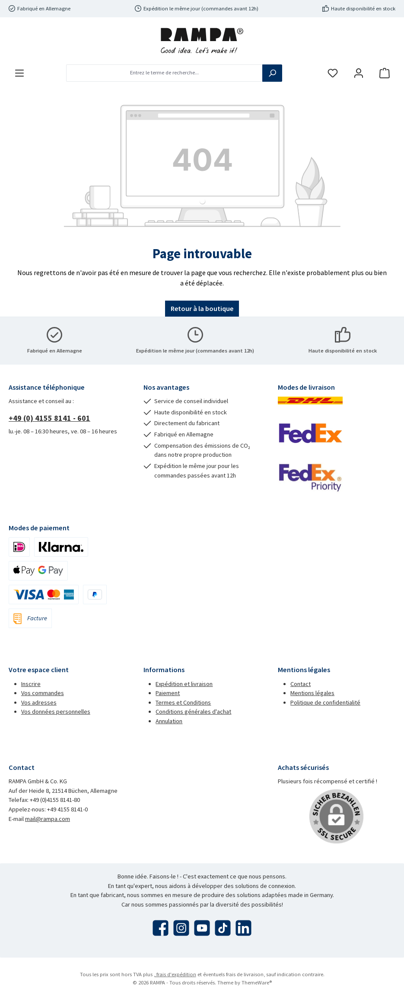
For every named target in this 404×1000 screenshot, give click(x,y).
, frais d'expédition (175, 974)
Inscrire (31, 684)
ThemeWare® (257, 982)
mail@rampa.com (47, 819)
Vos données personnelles (55, 711)
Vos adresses (39, 702)
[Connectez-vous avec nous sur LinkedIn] (243, 928)
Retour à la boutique (202, 308)
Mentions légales (312, 693)
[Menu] (19, 73)
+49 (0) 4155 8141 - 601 (49, 418)
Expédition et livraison (184, 684)
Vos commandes (42, 693)
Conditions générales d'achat (193, 711)
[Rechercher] (272, 73)
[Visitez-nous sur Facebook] (160, 928)
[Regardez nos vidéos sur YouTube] (202, 928)
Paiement (168, 693)
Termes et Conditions (183, 702)
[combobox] (164, 73)
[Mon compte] (358, 73)
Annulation (169, 721)
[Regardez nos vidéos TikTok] (222, 928)
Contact (300, 684)
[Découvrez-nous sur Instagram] (181, 928)
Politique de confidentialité (325, 702)
